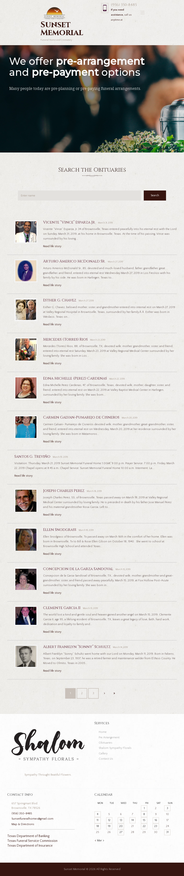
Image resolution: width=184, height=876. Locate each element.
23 (155, 826)
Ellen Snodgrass (59, 529)
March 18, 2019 (94, 491)
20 (121, 826)
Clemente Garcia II (61, 607)
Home (103, 732)
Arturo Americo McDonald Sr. (74, 261)
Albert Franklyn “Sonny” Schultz (76, 646)
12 (109, 820)
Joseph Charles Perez (63, 490)
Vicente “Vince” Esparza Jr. (69, 222)
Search (155, 195)
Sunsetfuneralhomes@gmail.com (32, 818)
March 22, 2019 (117, 379)
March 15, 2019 (123, 569)
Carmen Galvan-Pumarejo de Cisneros (81, 417)
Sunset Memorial (74, 869)
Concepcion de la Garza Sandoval (78, 568)
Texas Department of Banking (28, 836)
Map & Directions (23, 824)
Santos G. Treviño (32, 456)
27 (121, 832)
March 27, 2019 (115, 262)
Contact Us (106, 758)
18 (97, 826)
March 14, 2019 (120, 647)
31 (167, 832)
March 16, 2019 (86, 530)
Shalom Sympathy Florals (115, 748)
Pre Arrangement (109, 737)
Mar (99, 840)
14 (132, 820)
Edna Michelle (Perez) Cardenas (75, 378)
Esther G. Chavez (59, 300)
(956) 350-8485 (124, 4)
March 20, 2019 (130, 418)
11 (97, 820)
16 (156, 820)
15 (144, 820)
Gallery (103, 753)
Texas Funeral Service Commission (32, 841)
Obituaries (105, 742)
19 (109, 826)
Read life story (52, 246)
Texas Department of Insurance (30, 846)
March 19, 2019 (60, 457)
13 (121, 820)
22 (144, 826)
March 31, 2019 (105, 223)
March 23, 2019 (97, 340)
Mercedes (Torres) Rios (65, 339)
